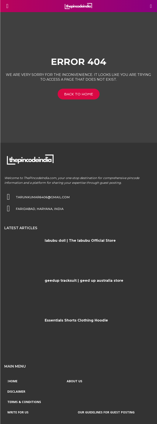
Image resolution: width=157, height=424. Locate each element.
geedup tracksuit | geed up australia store (84, 280)
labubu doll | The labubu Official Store (80, 240)
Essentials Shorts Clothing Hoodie (76, 320)
